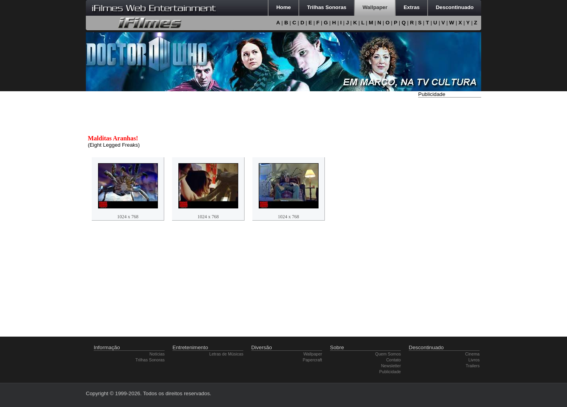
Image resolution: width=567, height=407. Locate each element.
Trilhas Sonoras (150, 359)
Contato (393, 359)
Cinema (472, 354)
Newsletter (391, 365)
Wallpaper (312, 354)
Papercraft (312, 359)
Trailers (473, 365)
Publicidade (390, 371)
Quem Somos (388, 354)
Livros (474, 359)
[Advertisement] (449, 217)
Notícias (157, 354)
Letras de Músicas (226, 354)
